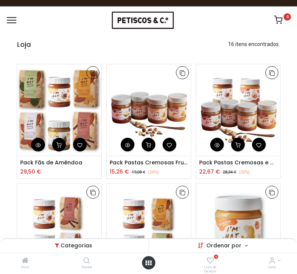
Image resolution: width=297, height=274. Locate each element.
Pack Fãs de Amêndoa (51, 162)
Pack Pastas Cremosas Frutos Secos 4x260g (149, 162)
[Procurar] (86, 261)
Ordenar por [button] (224, 245)
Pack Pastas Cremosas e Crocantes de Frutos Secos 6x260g (238, 162)
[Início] (25, 261)
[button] (92, 72)
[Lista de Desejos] (210, 261)
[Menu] (11, 20)
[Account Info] (272, 261)
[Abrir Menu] (148, 263)
